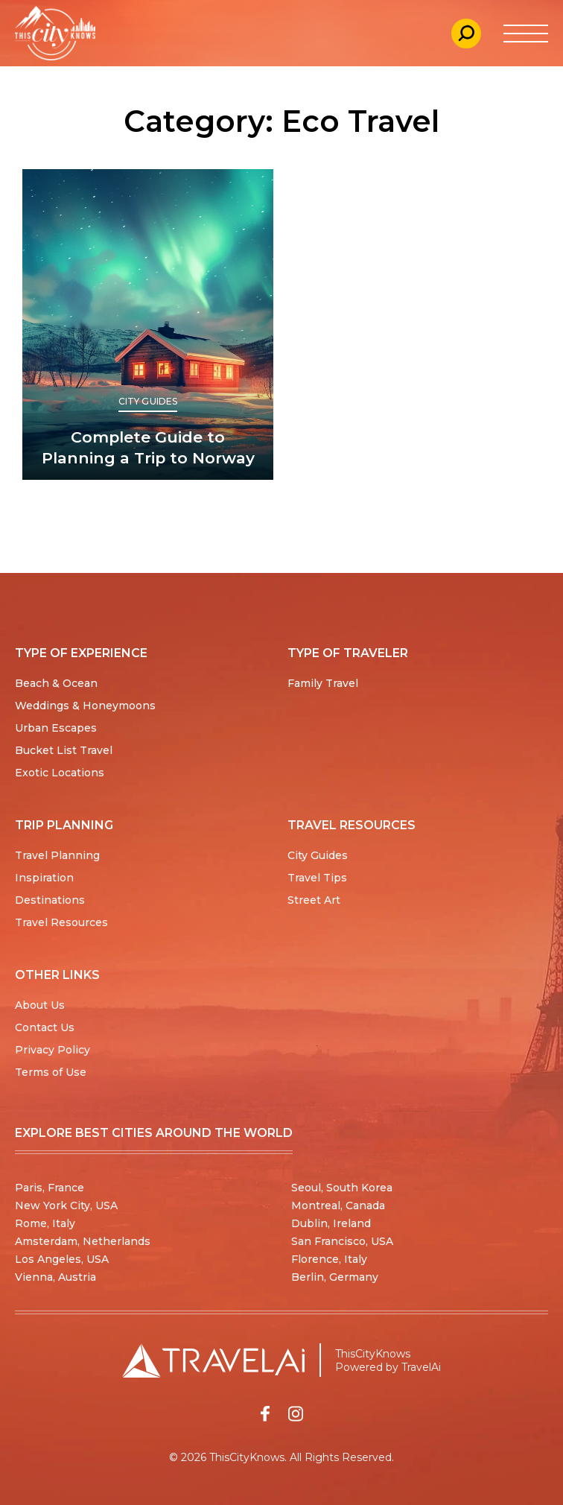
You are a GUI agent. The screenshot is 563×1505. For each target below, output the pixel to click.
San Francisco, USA (342, 1241)
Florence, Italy (329, 1259)
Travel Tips (317, 877)
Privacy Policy (52, 1049)
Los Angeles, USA (62, 1259)
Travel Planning (57, 855)
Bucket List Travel (63, 750)
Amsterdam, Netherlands (82, 1241)
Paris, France (49, 1187)
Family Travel (322, 683)
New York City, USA (66, 1205)
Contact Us (44, 1027)
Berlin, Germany (334, 1277)
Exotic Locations (59, 772)
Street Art (313, 900)
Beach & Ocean (56, 683)
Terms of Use (50, 1072)
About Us (40, 1005)
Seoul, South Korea (341, 1187)
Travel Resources (61, 922)
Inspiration (44, 877)
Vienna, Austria (55, 1277)
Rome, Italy (45, 1223)
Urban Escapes (56, 728)
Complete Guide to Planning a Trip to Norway (148, 447)
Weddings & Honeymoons (85, 705)
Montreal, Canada (338, 1205)
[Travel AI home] (213, 1360)
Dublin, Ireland (331, 1223)
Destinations (50, 900)
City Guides (147, 401)
